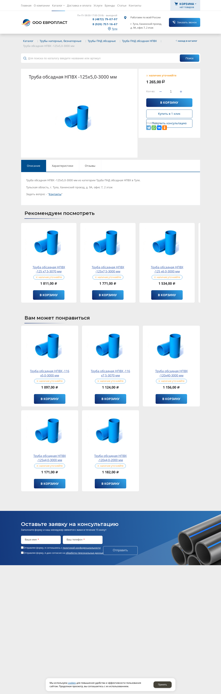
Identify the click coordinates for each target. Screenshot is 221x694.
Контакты (55, 194)
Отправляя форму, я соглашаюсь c (62, 547)
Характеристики (62, 165)
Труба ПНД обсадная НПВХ (139, 41)
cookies (72, 682)
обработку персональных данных (84, 553)
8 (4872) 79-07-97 (104, 19)
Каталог (28, 41)
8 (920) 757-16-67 (104, 24)
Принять (162, 684)
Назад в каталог (187, 40)
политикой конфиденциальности (82, 547)
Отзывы (90, 165)
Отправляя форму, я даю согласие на (63, 553)
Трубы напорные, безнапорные (60, 41)
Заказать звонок (187, 22)
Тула (114, 28)
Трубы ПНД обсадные (102, 41)
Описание (33, 165)
